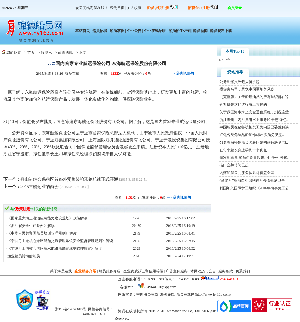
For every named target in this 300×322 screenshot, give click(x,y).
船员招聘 (99, 31)
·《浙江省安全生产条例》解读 (30, 226)
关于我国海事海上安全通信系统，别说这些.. (255, 112)
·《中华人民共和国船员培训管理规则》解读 (41, 233)
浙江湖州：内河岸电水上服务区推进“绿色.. (254, 120)
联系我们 (242, 271)
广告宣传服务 (177, 271)
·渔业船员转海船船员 (23, 256)
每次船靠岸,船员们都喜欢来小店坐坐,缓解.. (254, 158)
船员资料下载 (220, 31)
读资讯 (46, 52)
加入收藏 (134, 8)
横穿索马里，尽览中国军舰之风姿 (247, 89)
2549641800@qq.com (160, 287)
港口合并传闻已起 (234, 165)
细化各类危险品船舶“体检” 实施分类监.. (252, 135)
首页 (31, 52)
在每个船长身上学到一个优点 (243, 150)
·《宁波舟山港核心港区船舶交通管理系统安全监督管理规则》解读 (59, 241)
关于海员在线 (61, 271)
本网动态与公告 (203, 271)
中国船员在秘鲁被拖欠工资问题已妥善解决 (254, 127)
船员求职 (117, 31)
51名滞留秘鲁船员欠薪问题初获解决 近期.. (254, 142)
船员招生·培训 (180, 31)
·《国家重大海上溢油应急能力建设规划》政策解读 (46, 218)
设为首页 (117, 8)
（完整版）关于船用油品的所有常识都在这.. (255, 97)
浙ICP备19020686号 (70, 309)
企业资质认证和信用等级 (143, 271)
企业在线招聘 (155, 31)
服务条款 (225, 271)
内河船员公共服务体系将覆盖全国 (247, 173)
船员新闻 (200, 31)
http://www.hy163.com (213, 294)
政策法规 (65, 52)
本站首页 (82, 31)
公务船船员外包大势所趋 (240, 82)
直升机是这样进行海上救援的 (243, 104)
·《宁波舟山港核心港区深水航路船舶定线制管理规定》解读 (54, 248)
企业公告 (134, 31)
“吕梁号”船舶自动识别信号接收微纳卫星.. (253, 180)
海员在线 (72, 73)
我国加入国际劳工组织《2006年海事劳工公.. (255, 188)
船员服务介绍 (110, 271)
